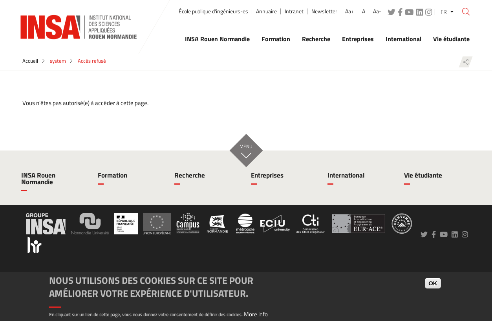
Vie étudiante (423, 175)
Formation (112, 175)
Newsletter (324, 11)
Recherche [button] (316, 39)
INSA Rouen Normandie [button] (217, 39)
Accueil (30, 61)
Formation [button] (276, 39)
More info (256, 314)
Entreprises (267, 175)
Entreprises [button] (358, 39)
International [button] (403, 39)
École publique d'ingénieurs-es (213, 11)
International (346, 175)
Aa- (377, 11)
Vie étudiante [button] (451, 39)
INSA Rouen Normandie (38, 178)
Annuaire (266, 11)
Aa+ (349, 11)
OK (432, 283)
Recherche (189, 175)
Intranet (294, 11)
